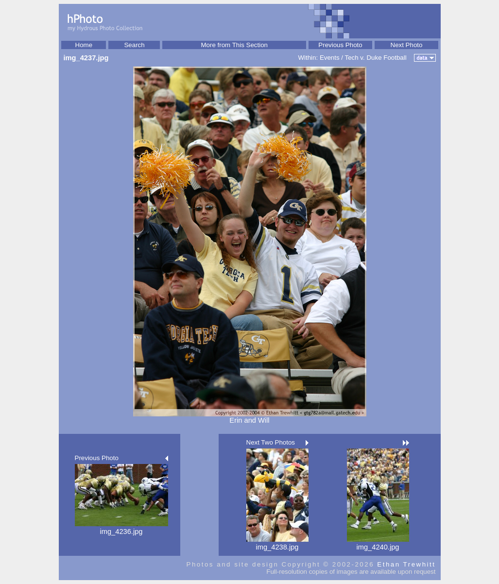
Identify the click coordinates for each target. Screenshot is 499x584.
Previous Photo (340, 45)
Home (84, 45)
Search (134, 45)
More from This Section (234, 45)
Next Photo (407, 45)
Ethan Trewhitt (406, 564)
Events (330, 57)
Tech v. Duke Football (376, 57)
